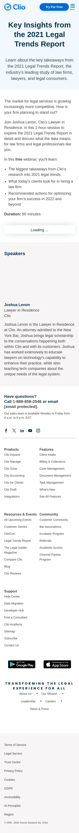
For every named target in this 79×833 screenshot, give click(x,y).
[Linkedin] (22, 430)
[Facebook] (6, 430)
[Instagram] (38, 430)
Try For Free (54, 7)
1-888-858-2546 (27, 401)
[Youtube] (30, 430)
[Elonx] (14, 430)
